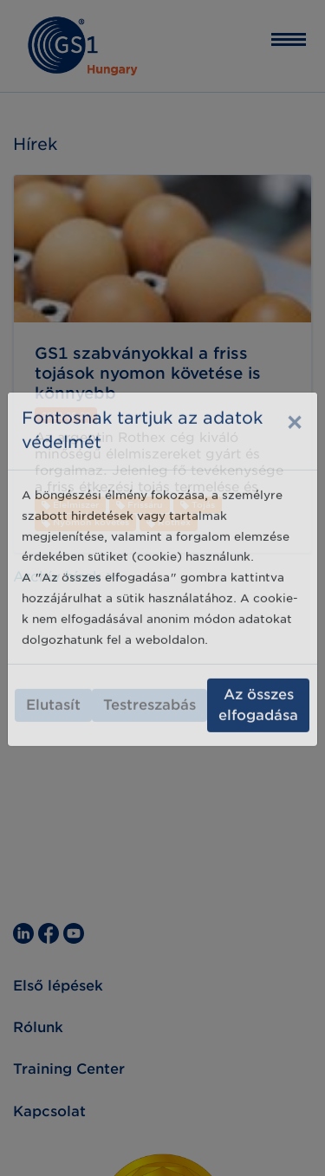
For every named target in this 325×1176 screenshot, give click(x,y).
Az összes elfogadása (258, 684)
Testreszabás (149, 684)
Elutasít (53, 684)
